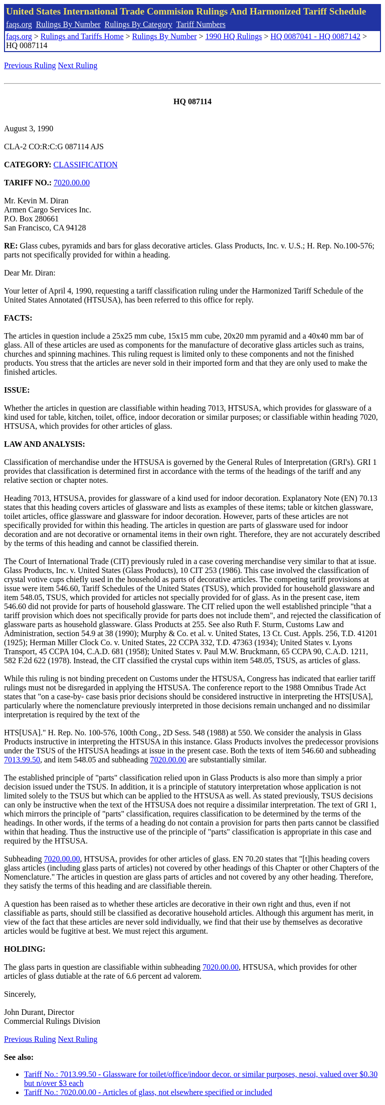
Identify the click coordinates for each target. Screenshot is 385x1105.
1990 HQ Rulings (234, 36)
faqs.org (19, 24)
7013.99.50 (22, 759)
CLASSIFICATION (86, 164)
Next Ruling (78, 65)
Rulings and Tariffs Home (82, 36)
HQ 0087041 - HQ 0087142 (315, 36)
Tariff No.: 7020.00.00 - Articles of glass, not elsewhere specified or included (148, 1092)
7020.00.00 (72, 182)
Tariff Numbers (201, 24)
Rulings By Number (68, 24)
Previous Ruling (30, 65)
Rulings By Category (138, 24)
